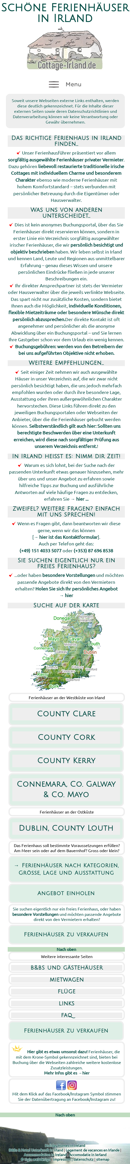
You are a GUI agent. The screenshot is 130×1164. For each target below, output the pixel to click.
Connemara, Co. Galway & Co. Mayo (66, 789)
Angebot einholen (66, 893)
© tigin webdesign (36, 1159)
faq (66, 1015)
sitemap (102, 1159)
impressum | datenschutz (73, 1159)
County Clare (66, 714)
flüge (67, 992)
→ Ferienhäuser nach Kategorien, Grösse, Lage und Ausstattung (66, 869)
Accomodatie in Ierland (87, 1154)
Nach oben (66, 949)
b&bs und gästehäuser (67, 968)
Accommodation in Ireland (45, 1154)
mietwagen (67, 980)
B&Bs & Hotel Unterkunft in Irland (36, 1150)
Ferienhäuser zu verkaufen (66, 935)
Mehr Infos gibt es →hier (66, 1072)
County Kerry (66, 761)
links (67, 1004)
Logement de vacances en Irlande (92, 1150)
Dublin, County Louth (66, 828)
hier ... (82, 498)
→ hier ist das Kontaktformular (66, 537)
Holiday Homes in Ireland (65, 1145)
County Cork (66, 737)
